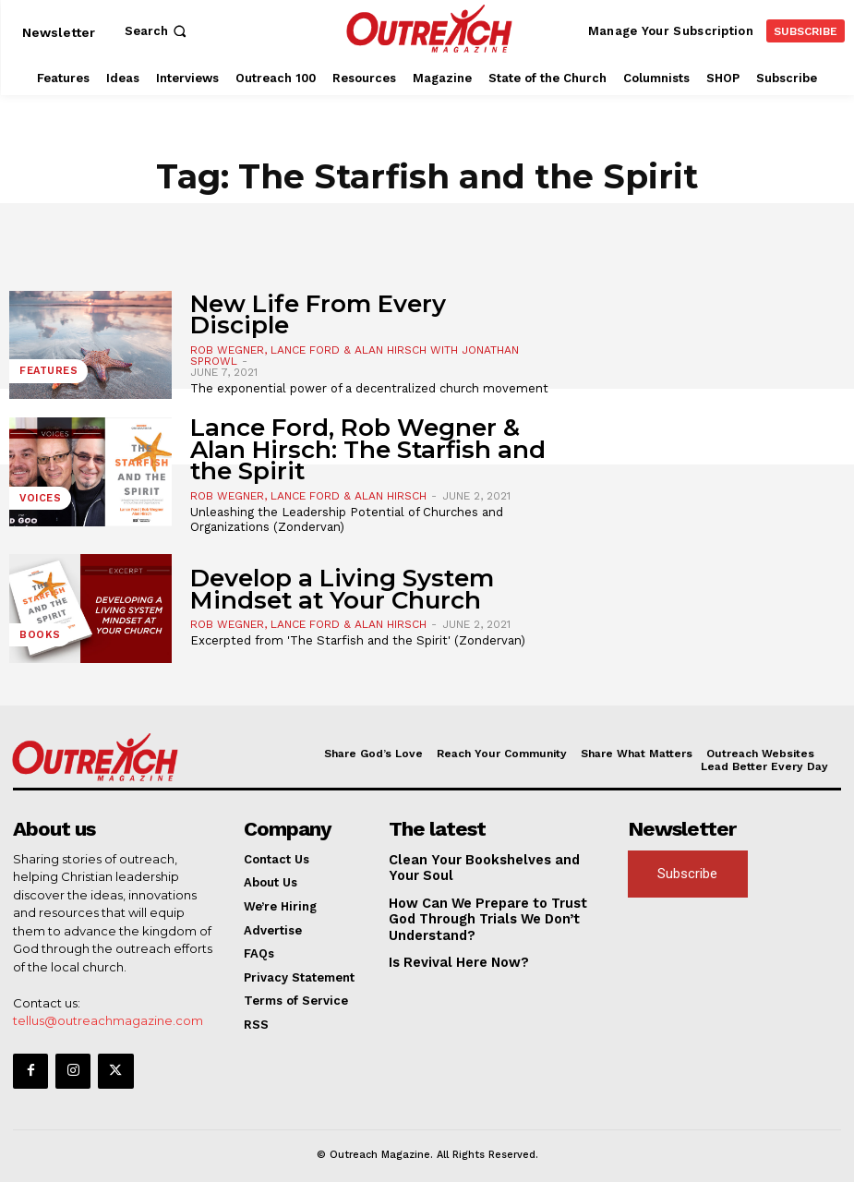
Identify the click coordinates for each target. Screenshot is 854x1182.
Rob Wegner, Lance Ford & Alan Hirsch (308, 495)
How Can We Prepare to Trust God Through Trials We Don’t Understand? (492, 913)
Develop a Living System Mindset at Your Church (342, 588)
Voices (37, 502)
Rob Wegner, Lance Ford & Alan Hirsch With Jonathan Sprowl (354, 356)
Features (44, 374)
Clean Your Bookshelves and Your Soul (489, 865)
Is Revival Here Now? (452, 954)
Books (36, 638)
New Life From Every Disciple (318, 314)
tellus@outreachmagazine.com (108, 1018)
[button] (157, 31)
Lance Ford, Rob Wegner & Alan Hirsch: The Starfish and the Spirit (368, 449)
